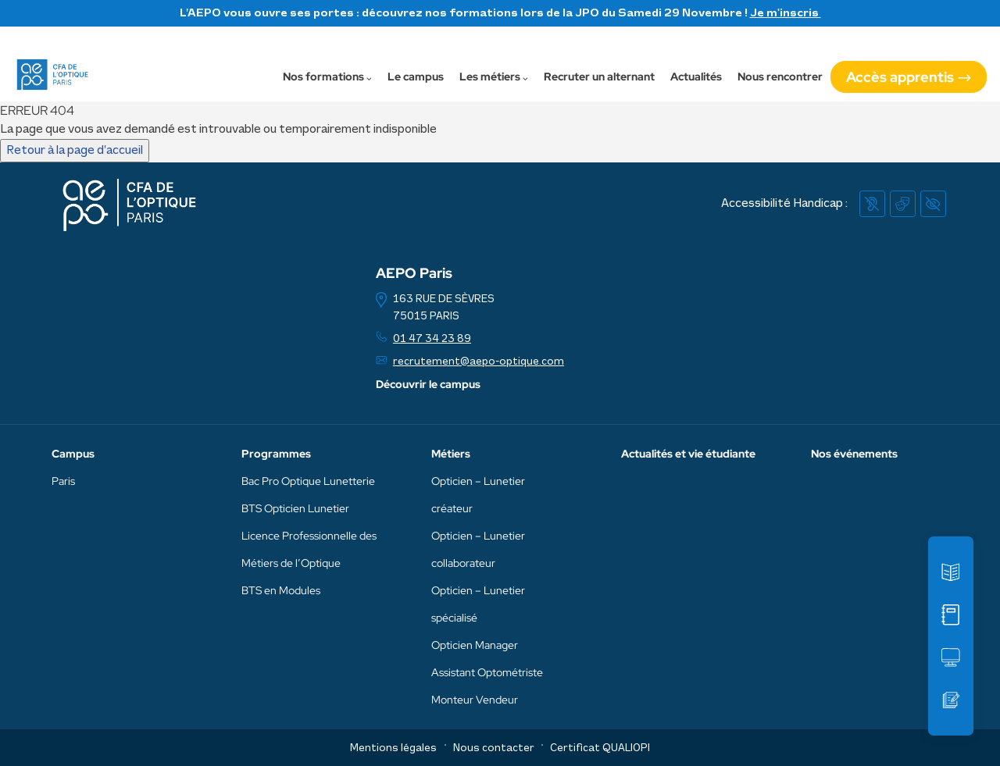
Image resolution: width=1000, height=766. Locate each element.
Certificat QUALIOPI (600, 748)
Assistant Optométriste (487, 672)
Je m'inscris (785, 13)
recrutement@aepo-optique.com (478, 362)
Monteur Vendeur (474, 700)
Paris (63, 481)
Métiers (450, 454)
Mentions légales (393, 748)
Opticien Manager (474, 645)
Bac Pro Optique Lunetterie (308, 481)
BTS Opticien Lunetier (295, 508)
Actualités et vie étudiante (688, 454)
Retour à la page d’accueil (74, 151)
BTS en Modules (280, 590)
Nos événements (854, 454)
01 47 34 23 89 (432, 339)
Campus (73, 454)
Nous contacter (493, 748)
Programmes (276, 454)
